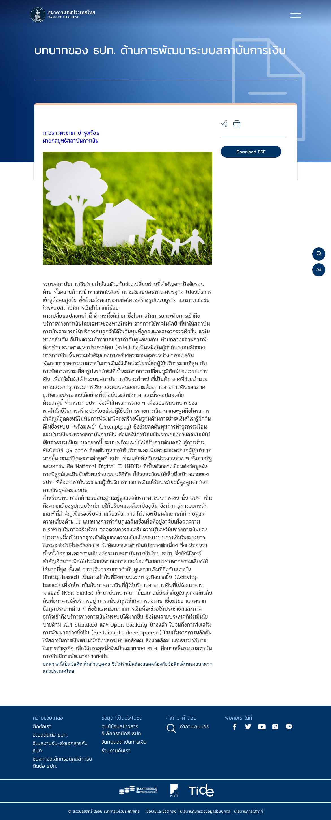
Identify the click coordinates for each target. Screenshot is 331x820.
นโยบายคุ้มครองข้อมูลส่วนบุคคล (205, 811)
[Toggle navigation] (295, 15)
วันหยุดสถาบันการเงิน (124, 742)
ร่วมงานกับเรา (116, 750)
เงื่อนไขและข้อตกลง (160, 811)
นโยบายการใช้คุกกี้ (248, 811)
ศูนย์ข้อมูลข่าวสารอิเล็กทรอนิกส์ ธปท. (121, 729)
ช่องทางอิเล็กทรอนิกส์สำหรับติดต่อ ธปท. (62, 762)
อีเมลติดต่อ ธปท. (50, 735)
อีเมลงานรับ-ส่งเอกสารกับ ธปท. (60, 746)
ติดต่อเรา (42, 726)
